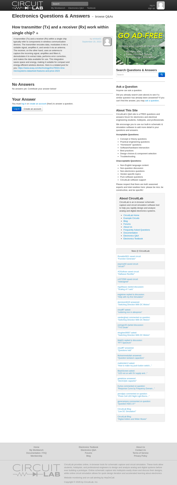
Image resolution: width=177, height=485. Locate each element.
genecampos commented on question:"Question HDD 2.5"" (134, 402)
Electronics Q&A (76, 8)
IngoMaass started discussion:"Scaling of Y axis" (131, 288)
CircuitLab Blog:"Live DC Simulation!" (127, 410)
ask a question (152, 100)
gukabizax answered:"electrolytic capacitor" (127, 379)
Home (36, 447)
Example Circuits (131, 218)
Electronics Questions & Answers (51, 16)
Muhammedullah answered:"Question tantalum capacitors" (131, 356)
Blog (125, 221)
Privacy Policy (140, 456)
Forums (127, 224)
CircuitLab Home (131, 215)
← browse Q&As (102, 16)
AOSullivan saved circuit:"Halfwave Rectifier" (128, 273)
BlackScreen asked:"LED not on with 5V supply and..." (132, 372)
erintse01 (97, 39)
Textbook (91, 8)
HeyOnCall (109, 477)
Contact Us (140, 450)
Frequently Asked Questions (136, 230)
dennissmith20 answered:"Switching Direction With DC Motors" (134, 303)
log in (152, 5)
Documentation (130, 233)
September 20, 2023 (91, 41)
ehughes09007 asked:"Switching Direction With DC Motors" (134, 334)
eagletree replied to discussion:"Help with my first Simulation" (131, 295)
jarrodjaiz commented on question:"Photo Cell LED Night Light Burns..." (134, 395)
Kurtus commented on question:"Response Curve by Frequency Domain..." (136, 387)
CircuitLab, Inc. (91, 482)
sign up (151, 8)
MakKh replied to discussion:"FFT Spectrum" (130, 341)
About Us (127, 227)
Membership (36, 456)
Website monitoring (73, 477)
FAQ (44, 453)
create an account (37, 103)
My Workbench (58, 8)
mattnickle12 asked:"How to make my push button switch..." (135, 364)
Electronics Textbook (133, 238)
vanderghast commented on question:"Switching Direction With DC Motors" (134, 318)
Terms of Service (141, 453)
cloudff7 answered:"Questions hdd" (126, 349)
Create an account (32, 109)
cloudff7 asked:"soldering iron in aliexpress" (130, 311)
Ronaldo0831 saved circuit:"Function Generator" (129, 257)
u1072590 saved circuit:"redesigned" (128, 280)
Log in (17, 109)
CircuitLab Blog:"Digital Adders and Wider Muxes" (132, 418)
